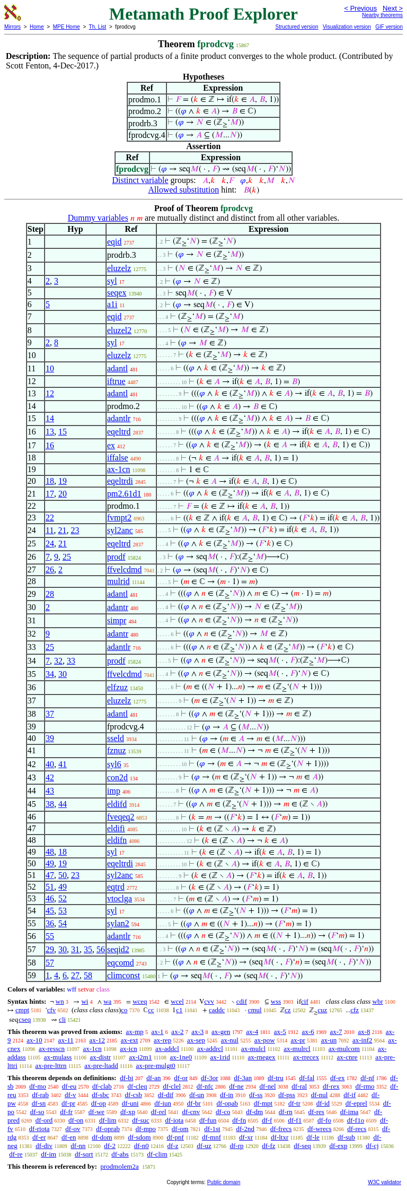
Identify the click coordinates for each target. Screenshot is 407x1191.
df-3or (209, 1078)
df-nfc (205, 1086)
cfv (51, 1010)
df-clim (157, 1154)
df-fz (268, 1146)
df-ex (337, 1078)
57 (50, 962)
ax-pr (297, 1040)
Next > (393, 8)
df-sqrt (84, 1154)
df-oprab (108, 1129)
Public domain (224, 1182)
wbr (378, 1001)
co (124, 1010)
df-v (70, 1095)
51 (50, 886)
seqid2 (118, 949)
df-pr (68, 1103)
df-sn (39, 1103)
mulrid (118, 581)
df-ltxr (279, 1137)
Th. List (98, 27)
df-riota (39, 1129)
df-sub (346, 1137)
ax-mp (135, 1032)
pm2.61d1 (124, 493)
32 (58, 660)
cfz (354, 1010)
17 (50, 493)
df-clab (102, 1086)
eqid (114, 241)
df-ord (44, 1120)
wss (276, 1001)
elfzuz (117, 687)
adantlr (118, 418)
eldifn (117, 840)
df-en (68, 1137)
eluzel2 (119, 330)
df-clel (172, 1086)
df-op (98, 1103)
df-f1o (356, 1120)
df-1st (212, 1129)
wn (60, 1001)
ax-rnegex (262, 1057)
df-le (313, 1137)
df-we (96, 1112)
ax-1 (158, 1032)
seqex (116, 292)
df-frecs (280, 1129)
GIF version (389, 27)
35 (88, 949)
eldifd (117, 804)
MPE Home (66, 27)
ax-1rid (220, 1057)
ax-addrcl (210, 1049)
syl (112, 280)
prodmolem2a (119, 1166)
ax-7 (336, 1032)
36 (50, 923)
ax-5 (280, 1032)
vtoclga (119, 898)
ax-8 (364, 1032)
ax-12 (97, 1040)
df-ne (236, 1086)
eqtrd (116, 886)
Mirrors (12, 27)
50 (62, 875)
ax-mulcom (344, 1049)
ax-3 (197, 1032)
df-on (75, 1120)
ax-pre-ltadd (101, 1066)
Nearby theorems (382, 15)
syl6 (114, 764)
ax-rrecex (306, 1057)
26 (50, 569)
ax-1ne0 (181, 1057)
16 (50, 445)
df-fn (239, 1120)
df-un (196, 1095)
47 (50, 875)
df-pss (286, 1095)
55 (50, 936)
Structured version (296, 27)
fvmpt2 (119, 517)
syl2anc (120, 530)
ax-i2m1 (140, 1057)
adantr (117, 607)
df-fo (324, 1120)
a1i (112, 304)
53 (62, 910)
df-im (48, 1154)
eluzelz (119, 268)
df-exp (339, 1146)
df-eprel (356, 1103)
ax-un (329, 1040)
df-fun (208, 1120)
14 (50, 418)
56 (100, 949)
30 (62, 674)
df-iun (162, 1103)
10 (50, 368)
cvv (209, 1001)
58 (88, 975)
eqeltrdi (120, 480)
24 (50, 543)
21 (62, 530)
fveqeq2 (121, 816)
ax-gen (220, 1032)
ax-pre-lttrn (50, 1066)
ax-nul (229, 1040)
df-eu (69, 1086)
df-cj (372, 1146)
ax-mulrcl (297, 1049)
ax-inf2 (362, 1040)
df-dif (166, 1095)
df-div (44, 1146)
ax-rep (162, 1040)
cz (288, 1010)
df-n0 (141, 1146)
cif (304, 1001)
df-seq (302, 1146)
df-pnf (175, 1137)
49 (50, 863)
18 (50, 480)
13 (50, 431)
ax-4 (252, 1032)
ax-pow (264, 1040)
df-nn (77, 1146)
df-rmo (364, 1086)
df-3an (243, 1078)
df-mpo (146, 1129)
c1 (179, 1010)
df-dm (254, 1112)
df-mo (37, 1086)
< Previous (360, 8)
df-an (153, 1078)
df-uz (204, 1146)
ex (111, 445)
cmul (255, 1010)
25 (67, 556)
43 (50, 790)
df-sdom (139, 1137)
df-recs (356, 1129)
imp (113, 790)
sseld (115, 738)
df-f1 (295, 1120)
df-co (223, 1112)
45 (50, 910)
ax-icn (128, 1049)
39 (50, 738)
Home (37, 27)
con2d (117, 777)
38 (50, 804)
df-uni (130, 1103)
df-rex (331, 1086)
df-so (37, 1112)
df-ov (72, 1129)
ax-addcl (167, 1049)
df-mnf (211, 1137)
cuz (322, 1010)
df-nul (319, 1095)
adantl (117, 368)
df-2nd (245, 1129)
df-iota (174, 1120)
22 (50, 517)
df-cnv (191, 1112)
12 (50, 393)
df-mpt (263, 1103)
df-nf (367, 1078)
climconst (123, 975)
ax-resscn (52, 1049)
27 (75, 975)
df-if (349, 1095)
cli (62, 1019)
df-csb (134, 1095)
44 (62, 804)
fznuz (116, 750)
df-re (15, 1154)
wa (107, 1001)
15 (62, 431)
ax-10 (34, 1040)
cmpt (22, 1010)
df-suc (140, 1120)
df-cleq (137, 1086)
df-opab (227, 1103)
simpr (116, 620)
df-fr (66, 1112)
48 (50, 851)
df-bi (126, 1078)
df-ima (349, 1112)
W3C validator (384, 1182)
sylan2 (118, 923)
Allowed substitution (183, 189)
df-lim (108, 1120)
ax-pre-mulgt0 (155, 1066)
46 (50, 898)
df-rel (158, 1112)
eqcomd (120, 962)
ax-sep (196, 1040)
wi (84, 1001)
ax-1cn (118, 469)
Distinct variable (140, 180)
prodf (116, 556)
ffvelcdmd (124, 569)
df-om (180, 1129)
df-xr (246, 1137)
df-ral (299, 1086)
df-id (323, 1103)
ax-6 (308, 1032)
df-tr (294, 1103)
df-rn (286, 1112)
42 (50, 777)
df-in (226, 1095)
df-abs (120, 1154)
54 (62, 923)
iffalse (117, 457)
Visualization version (347, 27)
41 (62, 764)
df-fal (306, 1078)
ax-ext (129, 1040)
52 (62, 898)
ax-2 (177, 1032)
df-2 (110, 1146)
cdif (241, 1001)
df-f (267, 1120)
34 (50, 674)
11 (50, 530)
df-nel (268, 1086)
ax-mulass (58, 1057)
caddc (217, 1010)
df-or (181, 1078)
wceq (139, 1001)
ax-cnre (347, 1057)
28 (50, 593)
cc (151, 1010)
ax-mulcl (253, 1049)
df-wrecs (319, 1129)
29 (50, 949)
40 (50, 764)
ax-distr (100, 1057)
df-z (173, 1146)
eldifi (116, 828)
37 (50, 713)
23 (74, 530)
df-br (194, 1103)
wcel (177, 1001)
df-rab (40, 1095)
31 (75, 949)
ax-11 (66, 1040)
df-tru (276, 1078)
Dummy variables (98, 217)
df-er (39, 1137)
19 (62, 480)
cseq (25, 1019)
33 (71, 660)
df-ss (255, 1095)
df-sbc (100, 1095)
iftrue (116, 381)
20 (62, 493)
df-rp (236, 1146)
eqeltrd (118, 431)
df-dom (102, 1137)
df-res (316, 1112)
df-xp (127, 1112)
